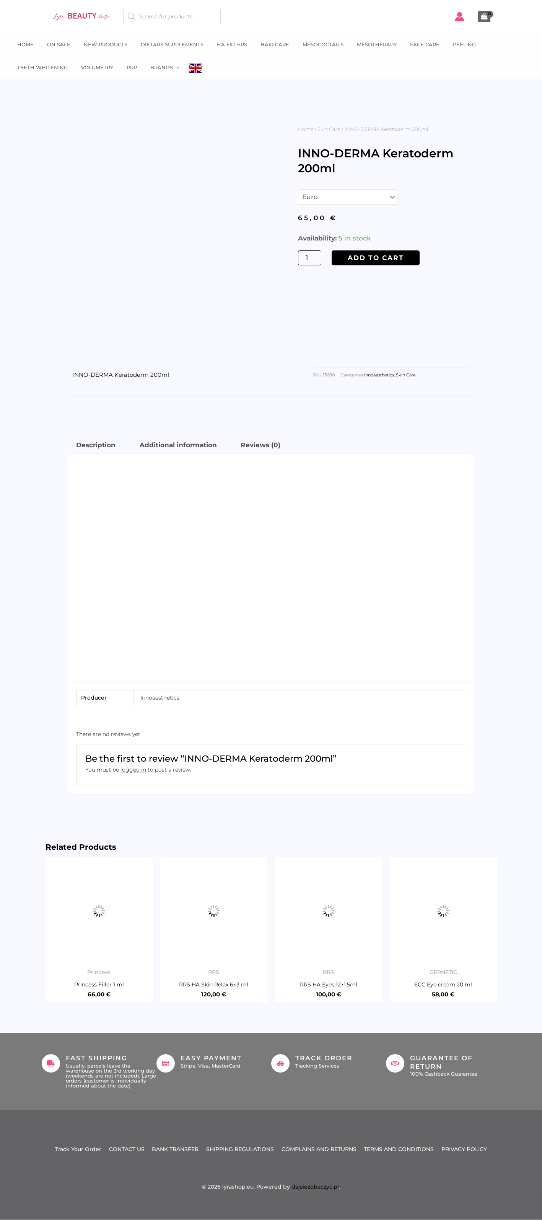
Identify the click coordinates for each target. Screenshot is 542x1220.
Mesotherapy (359, 44)
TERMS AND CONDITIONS (399, 1149)
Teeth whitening (491, 44)
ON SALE (53, 44)
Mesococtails (307, 44)
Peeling (443, 44)
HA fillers (220, 44)
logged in (133, 769)
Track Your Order (78, 1149)
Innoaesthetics (379, 375)
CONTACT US (126, 1149)
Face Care (405, 44)
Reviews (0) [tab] (260, 445)
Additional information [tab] (178, 445)
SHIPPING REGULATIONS (240, 1149)
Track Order (323, 1058)
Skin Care (328, 129)
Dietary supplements (162, 44)
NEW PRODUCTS (98, 44)
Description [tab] (96, 445)
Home (21, 44)
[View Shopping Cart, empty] (484, 16)
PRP (62, 67)
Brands (93, 67)
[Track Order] (280, 1063)
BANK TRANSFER (175, 1149)
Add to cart (376, 258)
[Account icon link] (459, 16)
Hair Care (261, 44)
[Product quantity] (310, 257)
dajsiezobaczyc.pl (315, 1187)
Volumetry (29, 67)
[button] (104, 67)
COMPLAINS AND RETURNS (319, 1149)
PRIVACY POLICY (464, 1149)
